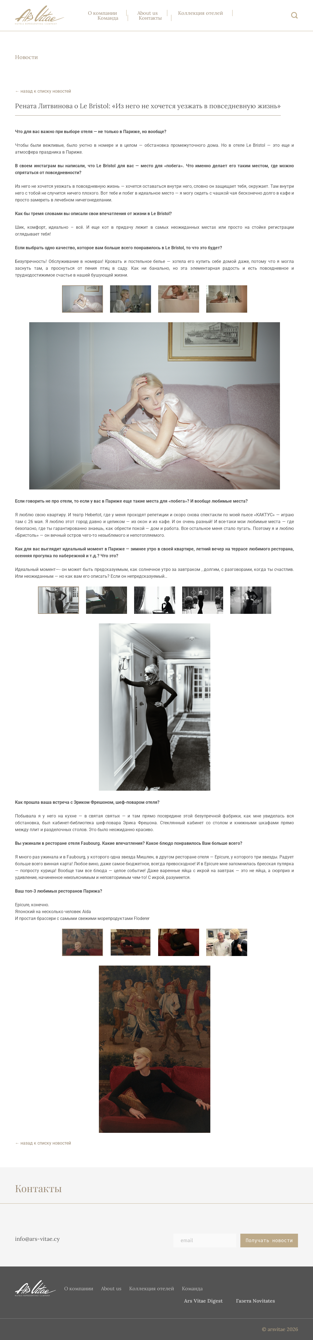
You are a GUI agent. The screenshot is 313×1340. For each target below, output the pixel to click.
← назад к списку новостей (43, 91)
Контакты (150, 18)
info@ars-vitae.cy (37, 1238)
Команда (108, 18)
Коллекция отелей (200, 13)
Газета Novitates (255, 1301)
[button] (134, 299)
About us (147, 13)
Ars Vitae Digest (203, 1301)
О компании (102, 13)
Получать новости (269, 1241)
